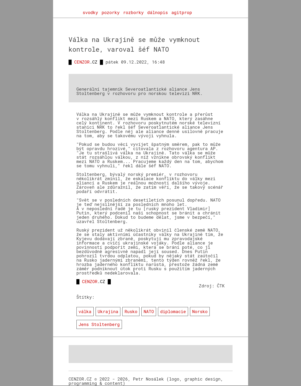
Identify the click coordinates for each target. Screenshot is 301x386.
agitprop (181, 12)
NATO (149, 311)
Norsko (200, 311)
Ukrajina (108, 311)
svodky (90, 12)
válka (85, 311)
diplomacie (173, 311)
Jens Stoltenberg (99, 324)
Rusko (130, 311)
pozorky (111, 12)
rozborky (133, 12)
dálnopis (157, 12)
